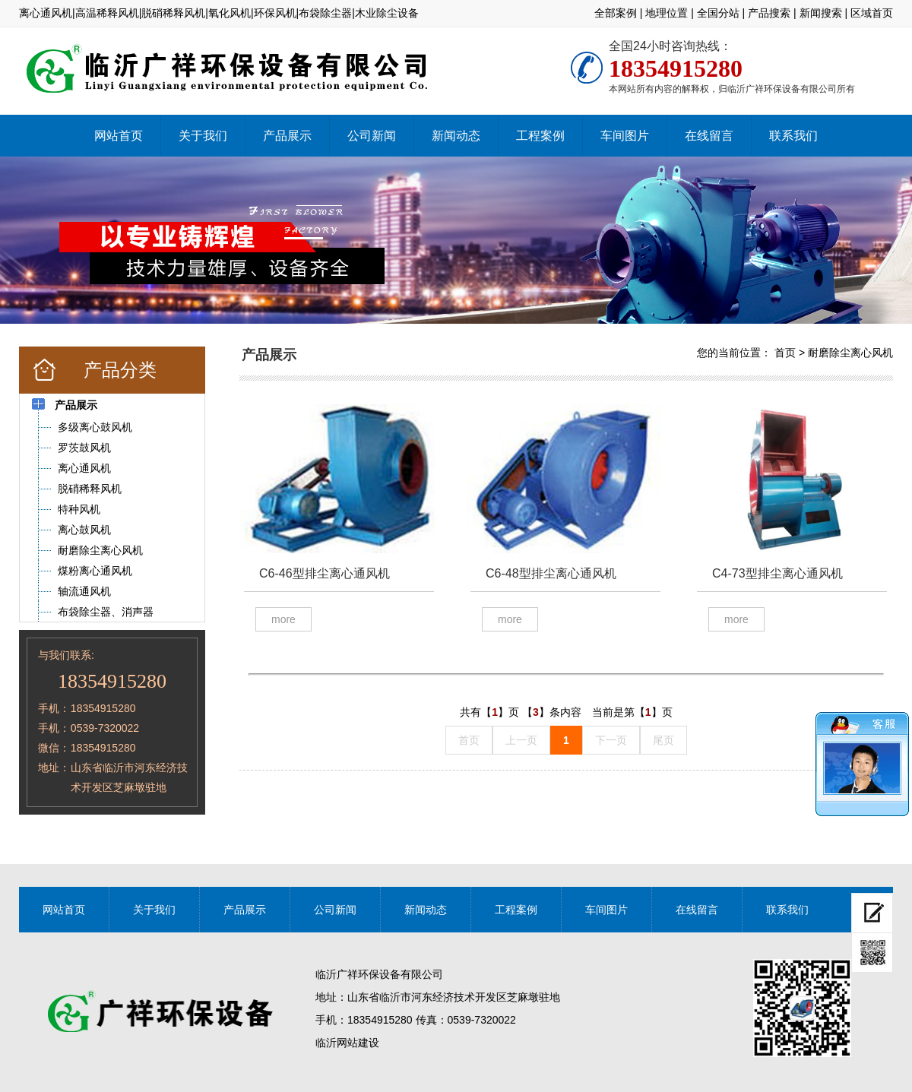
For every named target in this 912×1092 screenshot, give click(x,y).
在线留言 (709, 135)
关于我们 (203, 135)
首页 (785, 353)
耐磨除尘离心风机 (850, 353)
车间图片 (624, 135)
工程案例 (540, 135)
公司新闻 (371, 135)
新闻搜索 (821, 13)
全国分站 (718, 13)
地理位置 (666, 13)
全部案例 (615, 13)
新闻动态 (456, 135)
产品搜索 (769, 13)
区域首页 (871, 13)
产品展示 (287, 135)
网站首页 (118, 135)
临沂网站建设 (347, 1043)
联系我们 (793, 135)
